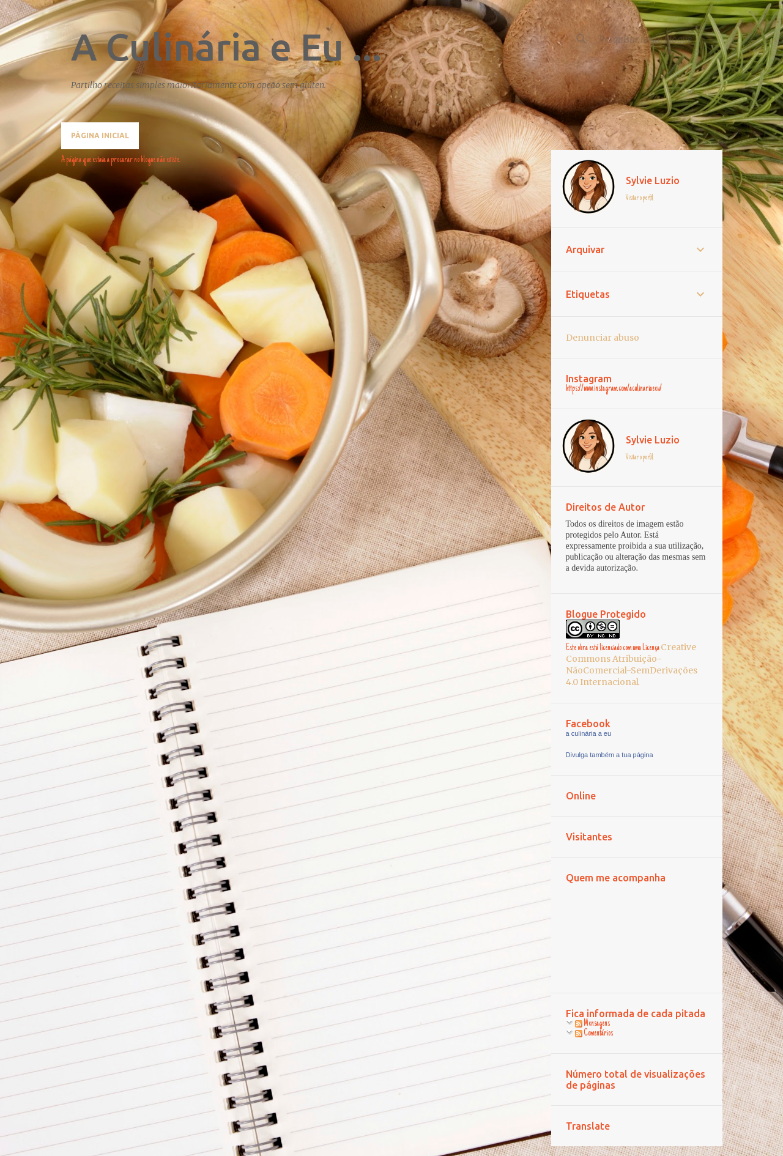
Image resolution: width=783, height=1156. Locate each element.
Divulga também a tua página (609, 754)
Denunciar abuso (602, 337)
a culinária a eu (589, 733)
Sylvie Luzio (653, 180)
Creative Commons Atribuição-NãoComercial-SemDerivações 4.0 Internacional (631, 664)
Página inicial (100, 135)
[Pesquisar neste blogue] (658, 39)
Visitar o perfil (639, 198)
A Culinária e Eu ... (226, 46)
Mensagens (592, 1024)
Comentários (594, 1034)
